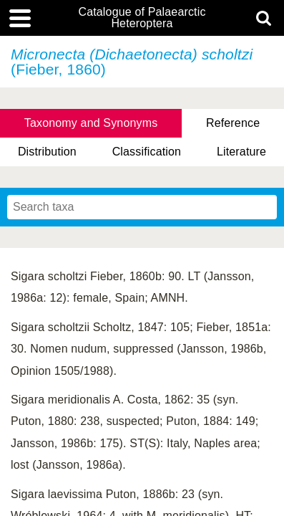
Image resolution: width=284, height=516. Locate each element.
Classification (147, 151)
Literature (241, 151)
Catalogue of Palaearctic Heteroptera (141, 17)
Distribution (47, 151)
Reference (233, 123)
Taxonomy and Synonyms (91, 123)
